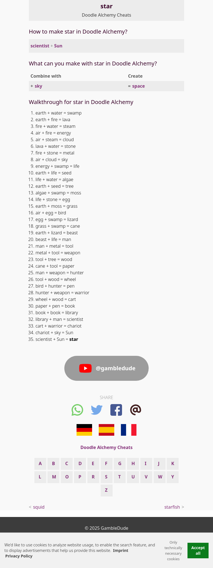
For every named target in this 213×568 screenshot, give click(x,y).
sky (38, 86)
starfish (172, 507)
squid (38, 507)
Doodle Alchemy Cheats (106, 15)
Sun (58, 46)
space (138, 86)
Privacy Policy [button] (18, 556)
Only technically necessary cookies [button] (173, 550)
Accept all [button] (198, 550)
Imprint (120, 550)
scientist (40, 46)
